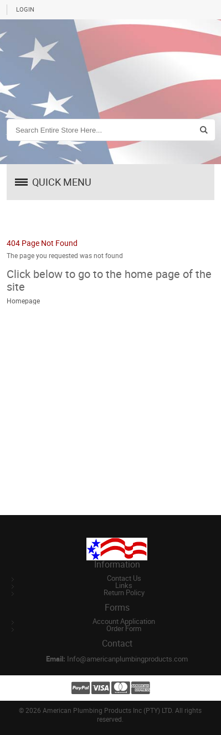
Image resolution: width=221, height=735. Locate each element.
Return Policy (124, 593)
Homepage (23, 301)
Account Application (123, 621)
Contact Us (124, 578)
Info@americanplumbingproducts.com (127, 659)
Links (123, 585)
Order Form (123, 628)
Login (25, 9)
